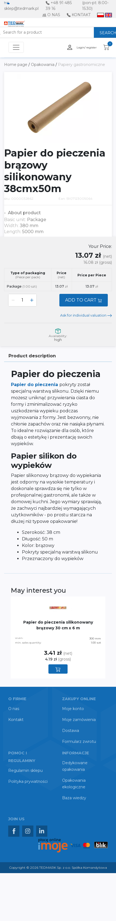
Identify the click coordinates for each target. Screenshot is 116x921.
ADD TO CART (83, 300)
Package (22, 286)
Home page (16, 64)
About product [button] (24, 212)
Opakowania (43, 64)
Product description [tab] (32, 355)
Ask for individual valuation (86, 315)
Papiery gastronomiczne (81, 64)
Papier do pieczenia (35, 384)
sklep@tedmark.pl (21, 8)
